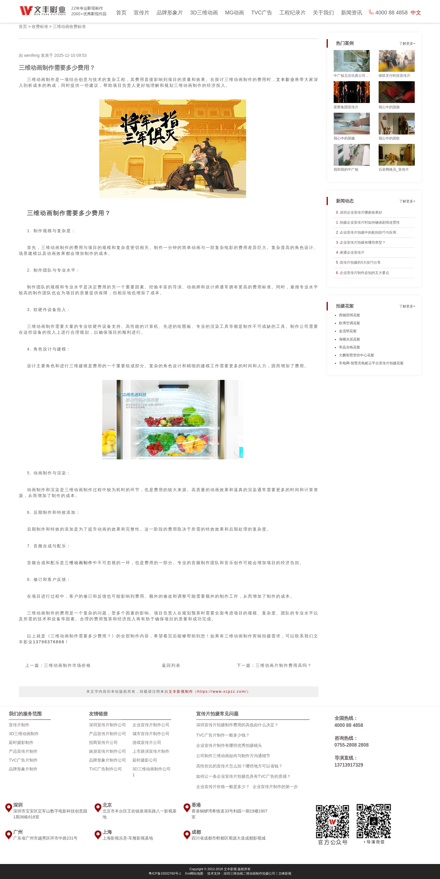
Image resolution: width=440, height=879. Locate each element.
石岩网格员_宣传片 (394, 169)
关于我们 (323, 13)
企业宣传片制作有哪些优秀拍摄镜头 (229, 745)
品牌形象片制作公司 (107, 760)
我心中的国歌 (389, 138)
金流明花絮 (348, 331)
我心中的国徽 (344, 138)
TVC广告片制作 (23, 760)
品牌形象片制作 (23, 769)
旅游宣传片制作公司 (107, 751)
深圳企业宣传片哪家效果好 (361, 212)
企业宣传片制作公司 (150, 724)
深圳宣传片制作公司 (107, 724)
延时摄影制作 (21, 742)
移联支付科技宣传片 (394, 76)
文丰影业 (285, 79)
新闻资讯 (351, 13)
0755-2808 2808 (352, 744)
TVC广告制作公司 (105, 769)
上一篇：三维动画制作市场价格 (58, 665)
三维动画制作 (79, 562)
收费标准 (40, 26)
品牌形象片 (170, 13)
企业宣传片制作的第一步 (275, 786)
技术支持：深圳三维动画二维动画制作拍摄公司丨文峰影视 (249, 873)
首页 (121, 13)
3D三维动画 (204, 13)
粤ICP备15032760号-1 (165, 873)
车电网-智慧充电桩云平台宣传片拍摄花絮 (371, 363)
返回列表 (171, 665)
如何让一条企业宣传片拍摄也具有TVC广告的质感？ (243, 776)
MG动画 (234, 13)
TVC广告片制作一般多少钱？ (223, 735)
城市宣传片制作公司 (150, 733)
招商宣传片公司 (103, 742)
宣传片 (142, 13)
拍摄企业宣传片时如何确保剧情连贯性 (370, 222)
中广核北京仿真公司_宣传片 (352, 76)
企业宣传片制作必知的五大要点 (364, 273)
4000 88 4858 (349, 725)
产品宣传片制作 (23, 751)
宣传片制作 (19, 724)
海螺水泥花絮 (349, 339)
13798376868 (49, 641)
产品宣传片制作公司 (107, 733)
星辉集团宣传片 (346, 107)
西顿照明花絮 (349, 315)
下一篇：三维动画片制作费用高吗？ (274, 665)
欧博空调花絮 (349, 323)
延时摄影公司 (144, 760)
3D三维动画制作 (24, 733)
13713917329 (349, 764)
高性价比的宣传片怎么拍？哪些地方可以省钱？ (239, 766)
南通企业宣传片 (352, 252)
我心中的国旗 (389, 107)
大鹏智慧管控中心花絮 (356, 355)
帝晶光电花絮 (349, 347)
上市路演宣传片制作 (150, 751)
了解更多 (406, 43)
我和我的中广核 (346, 169)
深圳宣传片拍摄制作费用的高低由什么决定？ (237, 724)
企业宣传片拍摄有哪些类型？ (363, 242)
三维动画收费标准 (69, 26)
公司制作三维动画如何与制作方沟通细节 (233, 755)
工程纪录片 (292, 13)
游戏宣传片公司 (146, 742)
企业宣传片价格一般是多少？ (223, 786)
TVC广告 (261, 13)
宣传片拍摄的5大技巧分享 (360, 262)
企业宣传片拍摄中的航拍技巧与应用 (368, 232)
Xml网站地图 (194, 873)
